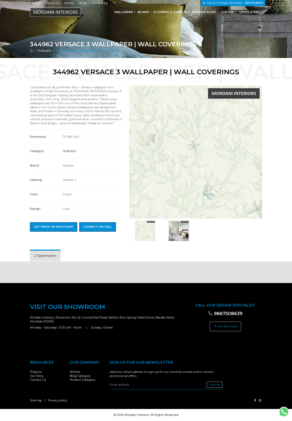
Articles (75, 372)
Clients (69, 3)
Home (36, 3)
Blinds (144, 12)
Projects (36, 372)
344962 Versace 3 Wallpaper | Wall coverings (87, 50)
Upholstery (250, 12)
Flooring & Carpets (172, 12)
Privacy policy (57, 400)
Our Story (37, 376)
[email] (166, 384)
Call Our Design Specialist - (233, 3)
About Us (52, 3)
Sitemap (36, 400)
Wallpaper (125, 12)
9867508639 (225, 313)
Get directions (225, 326)
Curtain (229, 12)
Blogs (83, 3)
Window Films (205, 12)
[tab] (45, 256)
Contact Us (100, 3)
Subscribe (214, 384)
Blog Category (80, 376)
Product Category (82, 380)
